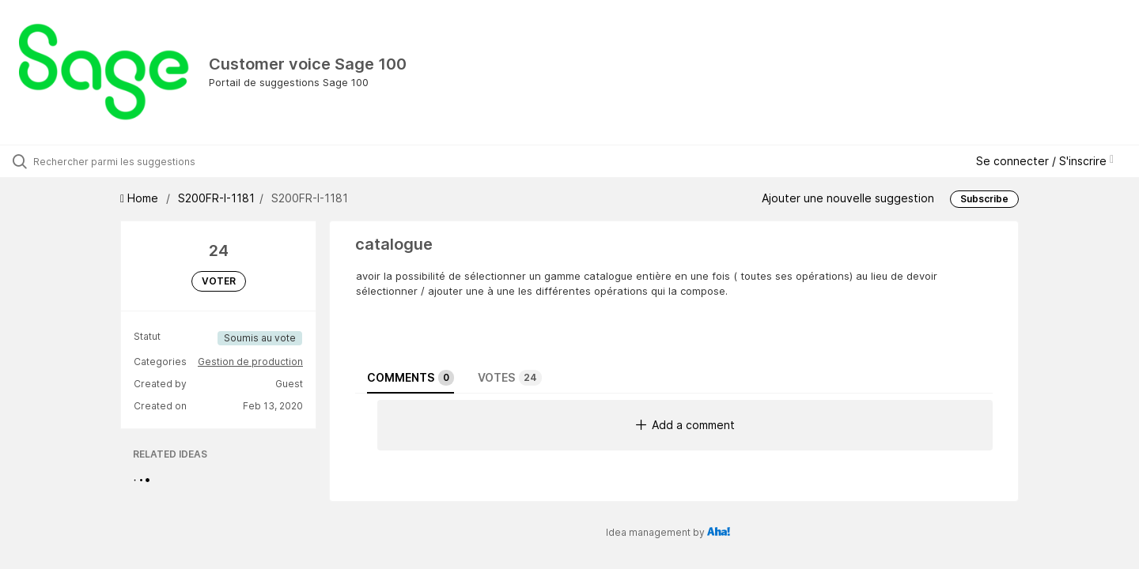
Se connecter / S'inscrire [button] (1045, 161)
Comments (410, 378)
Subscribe (984, 199)
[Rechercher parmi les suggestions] (133, 161)
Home (140, 198)
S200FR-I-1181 (216, 198)
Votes (510, 378)
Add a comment (685, 424)
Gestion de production (250, 361)
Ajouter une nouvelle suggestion (848, 198)
